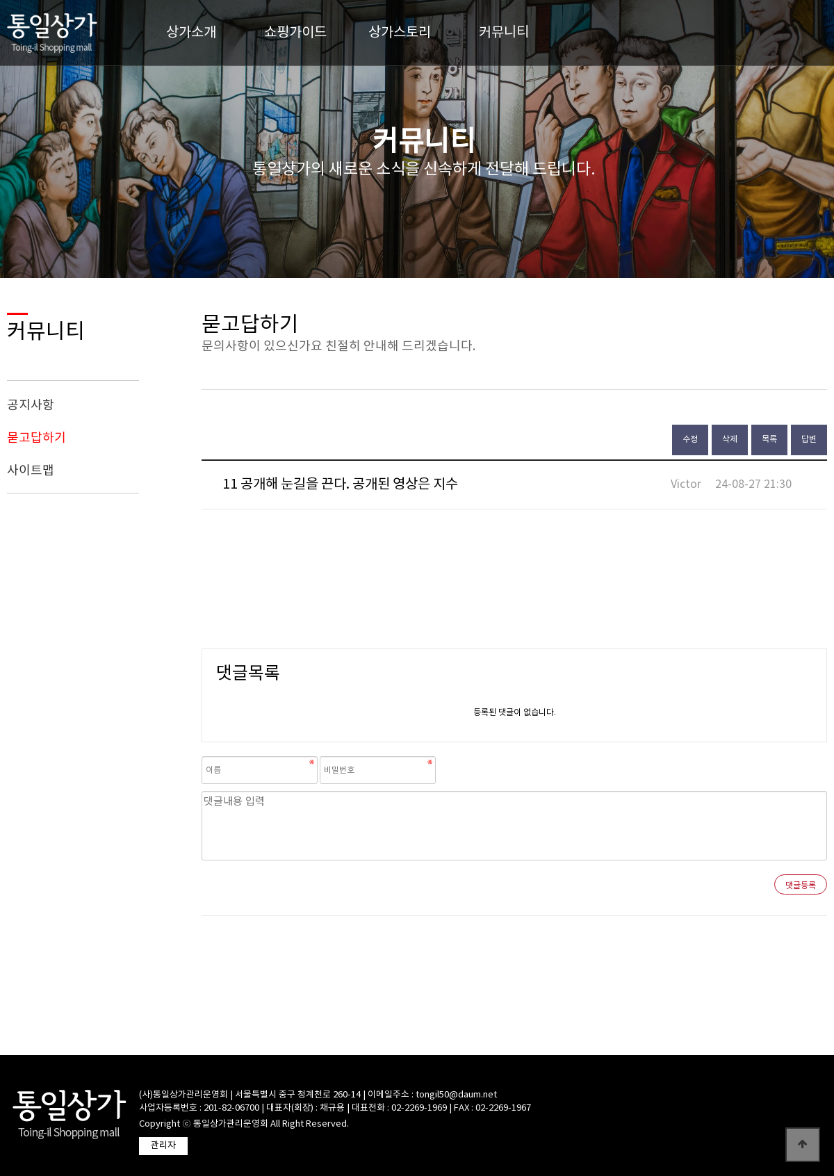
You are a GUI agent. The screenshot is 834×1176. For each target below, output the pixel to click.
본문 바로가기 (0, 0)
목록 (769, 439)
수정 (690, 439)
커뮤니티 (504, 33)
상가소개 (191, 33)
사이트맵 (30, 471)
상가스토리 (399, 33)
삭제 (729, 439)
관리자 (163, 1146)
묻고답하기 (36, 438)
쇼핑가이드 (295, 33)
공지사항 (30, 405)
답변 (809, 439)
